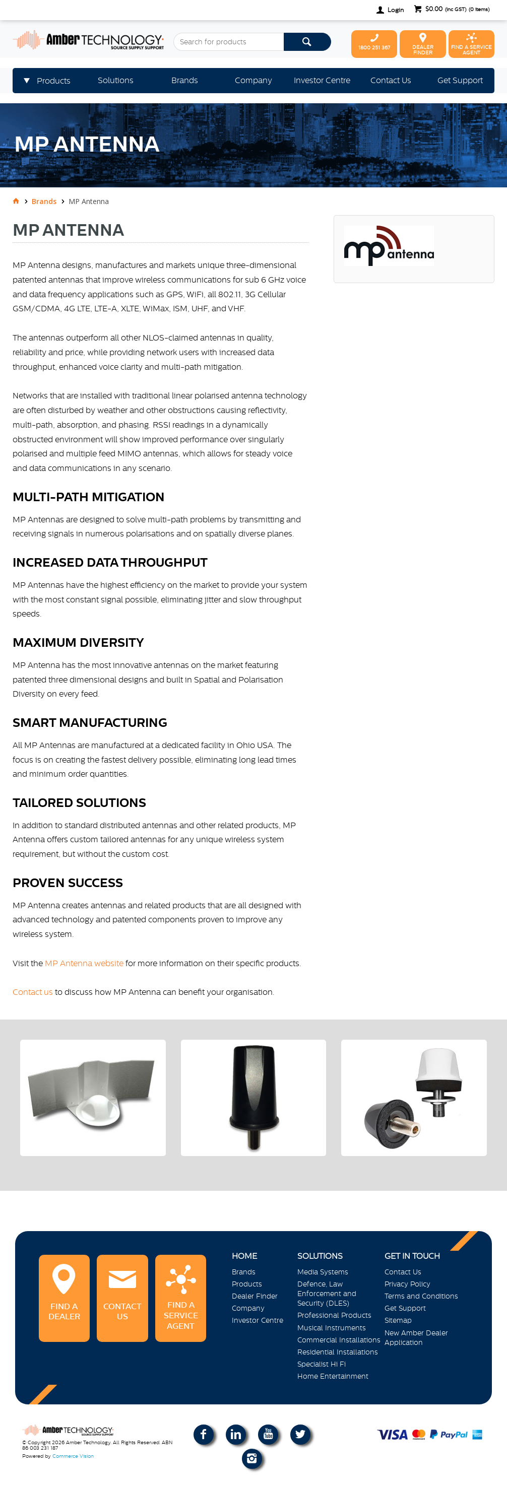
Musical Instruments (331, 1328)
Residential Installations (337, 1352)
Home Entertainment (332, 1376)
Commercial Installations (339, 1340)
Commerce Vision (73, 1456)
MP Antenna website (84, 963)
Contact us (33, 991)
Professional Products (334, 1315)
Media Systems (322, 1272)
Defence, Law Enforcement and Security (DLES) (326, 1293)
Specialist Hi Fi (321, 1364)
